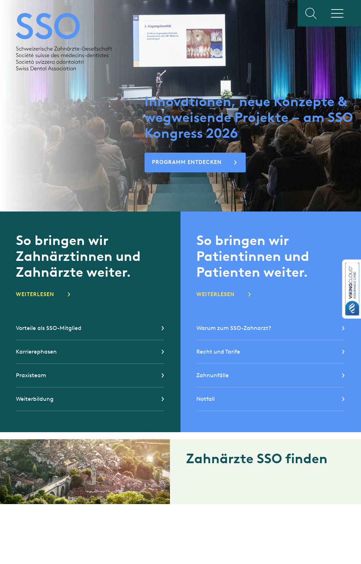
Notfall (205, 399)
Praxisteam (31, 375)
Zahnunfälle (212, 375)
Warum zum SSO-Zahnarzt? (233, 328)
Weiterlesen (35, 294)
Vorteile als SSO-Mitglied (48, 328)
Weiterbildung (35, 399)
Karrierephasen (36, 351)
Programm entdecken (187, 162)
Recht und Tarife (218, 351)
